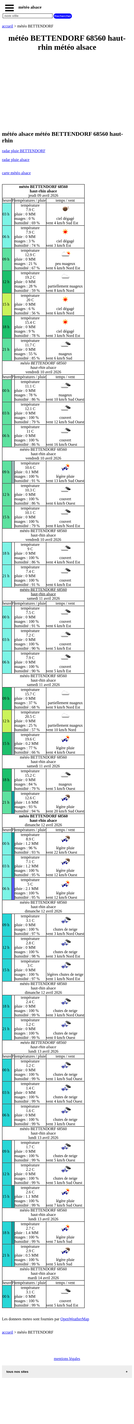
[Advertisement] (67, 91)
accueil (7, 26)
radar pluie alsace (15, 160)
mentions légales (67, 1359)
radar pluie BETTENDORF (23, 151)
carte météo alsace (16, 173)
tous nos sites (17, 1372)
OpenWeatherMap (74, 1319)
